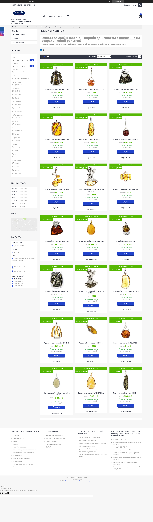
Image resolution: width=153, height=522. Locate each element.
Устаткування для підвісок (87, 452)
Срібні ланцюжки (51, 441)
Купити (57, 102)
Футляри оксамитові (119, 439)
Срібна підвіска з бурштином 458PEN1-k (56, 189)
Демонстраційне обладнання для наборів (92, 443)
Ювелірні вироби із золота (54, 436)
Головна (43, 16)
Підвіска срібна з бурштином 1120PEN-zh (126, 291)
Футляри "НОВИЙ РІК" (120, 447)
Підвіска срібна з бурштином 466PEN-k (56, 139)
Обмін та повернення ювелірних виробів (25, 450)
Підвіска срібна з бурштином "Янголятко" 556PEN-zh (91, 190)
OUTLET (48, 447)
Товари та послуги (55, 16)
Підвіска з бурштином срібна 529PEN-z (56, 89)
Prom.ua (85, 477)
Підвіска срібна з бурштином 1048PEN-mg (91, 241)
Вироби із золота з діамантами (55, 438)
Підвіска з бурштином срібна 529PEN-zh (56, 343)
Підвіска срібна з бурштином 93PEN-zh (91, 343)
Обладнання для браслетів (87, 440)
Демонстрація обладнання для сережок (92, 449)
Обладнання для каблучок (87, 446)
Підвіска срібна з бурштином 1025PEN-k (91, 139)
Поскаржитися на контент (72, 481)
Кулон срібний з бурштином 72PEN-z (125, 241)
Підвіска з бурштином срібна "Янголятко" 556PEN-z (91, 292)
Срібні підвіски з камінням (62, 27)
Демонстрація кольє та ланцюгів (89, 437)
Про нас (15, 38)
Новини (15, 441)
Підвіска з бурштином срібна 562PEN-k (56, 241)
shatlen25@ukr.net (19, 279)
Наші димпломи (17, 461)
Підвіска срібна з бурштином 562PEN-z (125, 89)
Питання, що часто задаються (22, 467)
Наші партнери (17, 455)
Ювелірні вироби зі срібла (35, 27)
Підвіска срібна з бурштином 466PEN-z (56, 291)
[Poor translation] (7, 493)
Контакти (70, 16)
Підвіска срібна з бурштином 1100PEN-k (125, 139)
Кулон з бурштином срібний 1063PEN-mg (91, 393)
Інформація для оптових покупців (23, 453)
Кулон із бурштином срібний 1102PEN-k (125, 189)
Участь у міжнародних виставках (23, 464)
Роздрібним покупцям (20, 447)
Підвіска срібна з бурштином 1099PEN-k (91, 89)
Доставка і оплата (18, 42)
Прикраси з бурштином (53, 444)
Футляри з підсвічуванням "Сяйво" (123, 450)
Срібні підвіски (48, 27)
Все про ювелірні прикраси (21, 458)
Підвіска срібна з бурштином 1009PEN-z (125, 393)
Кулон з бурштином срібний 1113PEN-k (125, 343)
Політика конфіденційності (86, 481)
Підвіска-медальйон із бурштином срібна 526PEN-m (57, 394)
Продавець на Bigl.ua (76, 479)
